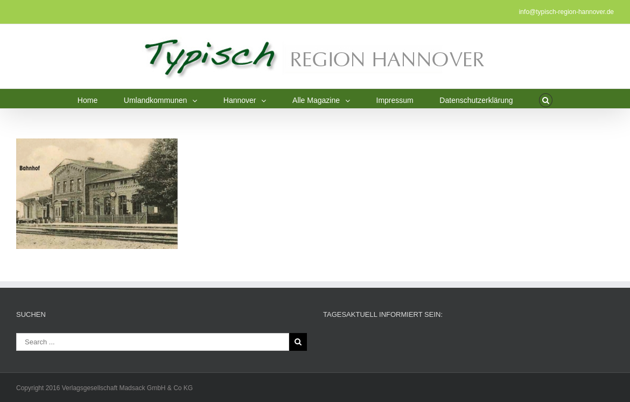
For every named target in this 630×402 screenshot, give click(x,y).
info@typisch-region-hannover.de (566, 12)
